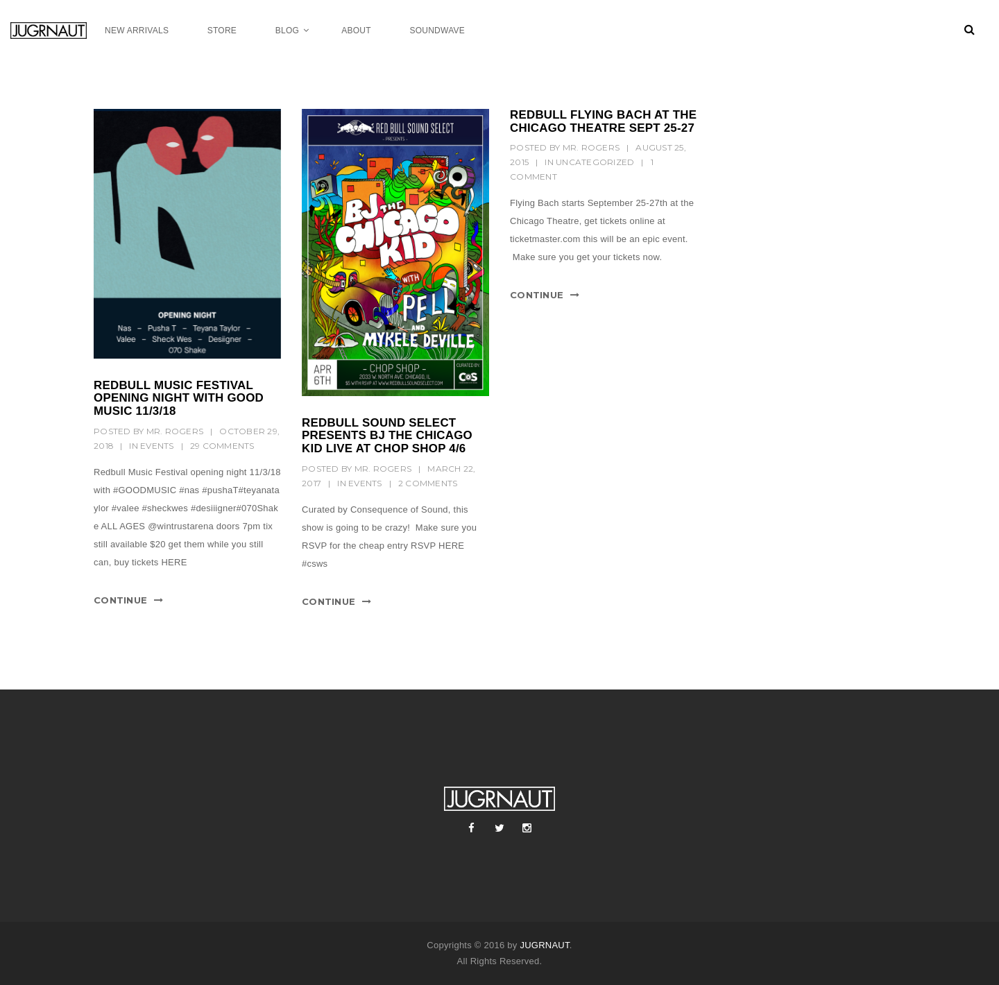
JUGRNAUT (544, 945)
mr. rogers (175, 431)
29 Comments (222, 445)
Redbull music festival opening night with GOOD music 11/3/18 (179, 398)
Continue (120, 600)
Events (157, 445)
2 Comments (428, 483)
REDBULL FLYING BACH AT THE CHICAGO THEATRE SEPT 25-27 (603, 121)
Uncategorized (595, 162)
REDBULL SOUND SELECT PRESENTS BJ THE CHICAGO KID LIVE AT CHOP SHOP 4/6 (387, 435)
